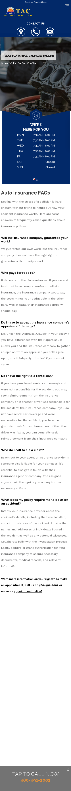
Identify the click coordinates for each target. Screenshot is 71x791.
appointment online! (28, 591)
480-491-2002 (49, 585)
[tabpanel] (36, 152)
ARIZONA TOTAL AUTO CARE (18, 62)
